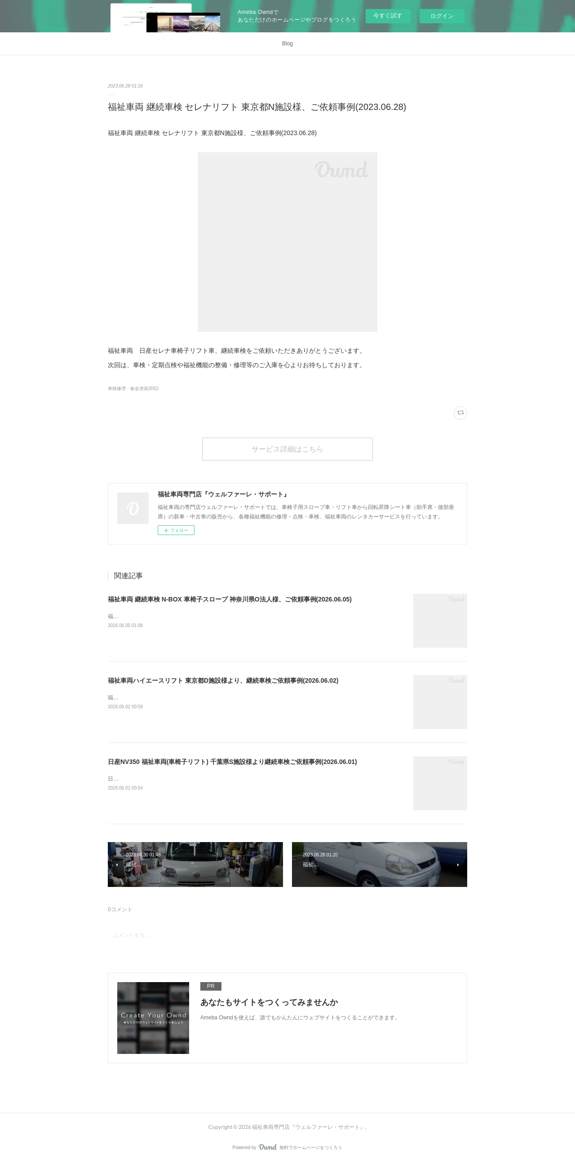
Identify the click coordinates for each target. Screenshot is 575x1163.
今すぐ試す (387, 15)
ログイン (442, 16)
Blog (287, 43)
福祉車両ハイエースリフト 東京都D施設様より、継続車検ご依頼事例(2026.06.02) (223, 680)
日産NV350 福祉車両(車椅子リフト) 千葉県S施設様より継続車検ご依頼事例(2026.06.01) (232, 761)
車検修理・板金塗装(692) (133, 388)
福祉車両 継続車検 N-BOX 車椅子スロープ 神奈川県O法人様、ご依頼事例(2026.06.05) (230, 599)
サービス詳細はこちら (287, 448)
